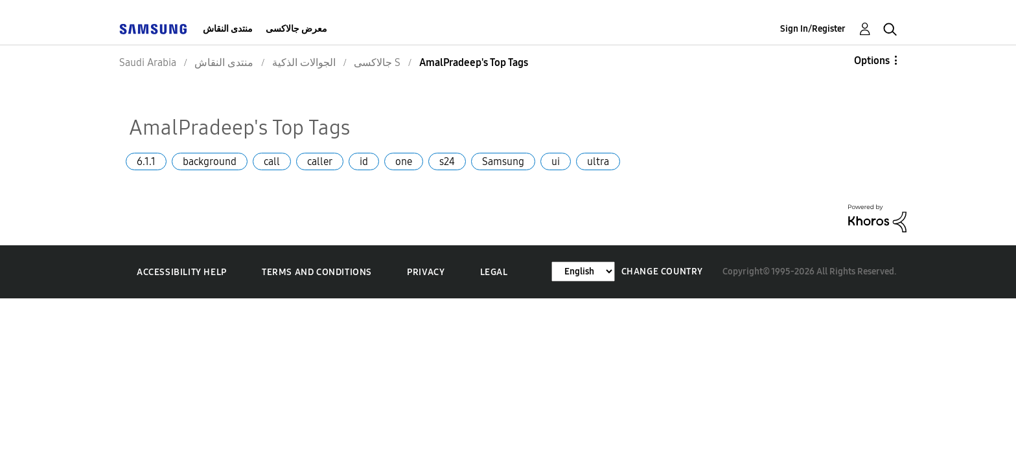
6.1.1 (146, 161)
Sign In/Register (813, 28)
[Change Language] (583, 271)
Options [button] (872, 60)
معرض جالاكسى (296, 28)
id (364, 161)
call (272, 161)
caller (319, 161)
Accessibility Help (182, 272)
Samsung (503, 161)
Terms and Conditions (317, 272)
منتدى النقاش (228, 28)
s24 (447, 161)
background (210, 161)
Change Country (662, 271)
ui (555, 161)
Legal (494, 272)
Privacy (425, 272)
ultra (598, 161)
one (403, 161)
